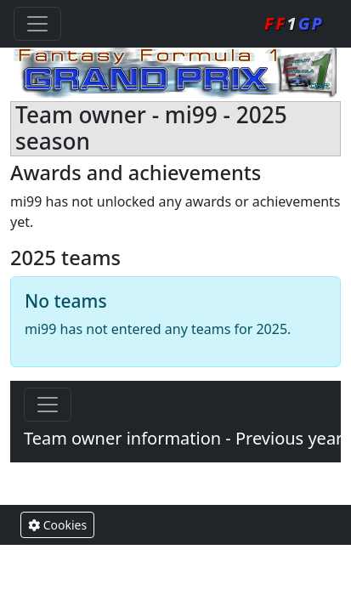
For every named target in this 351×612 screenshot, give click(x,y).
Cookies (57, 525)
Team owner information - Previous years (187, 438)
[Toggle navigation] (37, 24)
